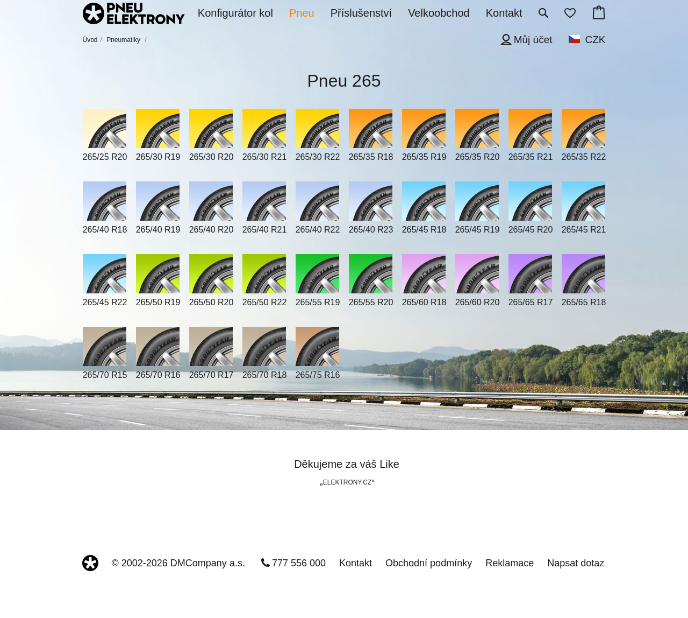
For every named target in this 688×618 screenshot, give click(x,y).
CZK (595, 39)
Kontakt (355, 563)
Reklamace (509, 563)
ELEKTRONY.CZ (347, 482)
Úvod (90, 40)
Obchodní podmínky (428, 563)
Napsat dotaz (575, 563)
